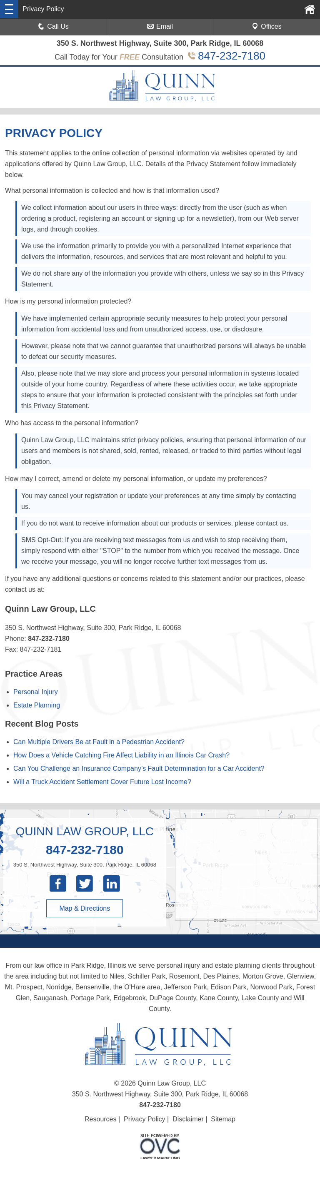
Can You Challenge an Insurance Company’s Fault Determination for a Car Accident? (139, 768)
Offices (267, 26)
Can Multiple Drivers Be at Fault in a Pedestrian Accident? (99, 741)
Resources (100, 1119)
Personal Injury (35, 691)
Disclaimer (188, 1119)
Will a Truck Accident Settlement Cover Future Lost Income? (102, 781)
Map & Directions (84, 908)
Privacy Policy (144, 1119)
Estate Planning (36, 705)
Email (160, 26)
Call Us (53, 26)
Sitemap (223, 1119)
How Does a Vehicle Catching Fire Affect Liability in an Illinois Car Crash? (121, 755)
